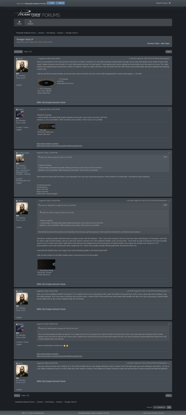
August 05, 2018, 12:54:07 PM (49, 201)
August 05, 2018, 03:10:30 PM (47, 364)
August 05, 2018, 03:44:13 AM (49, 59)
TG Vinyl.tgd (62, 80)
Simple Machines (39, 413)
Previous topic (153, 44)
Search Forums (163, 3)
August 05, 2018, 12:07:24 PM (49, 110)
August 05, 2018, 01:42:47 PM (47, 292)
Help (144, 413)
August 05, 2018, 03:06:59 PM (47, 325)
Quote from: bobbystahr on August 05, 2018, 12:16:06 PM (58, 206)
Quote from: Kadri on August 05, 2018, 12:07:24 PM (56, 158)
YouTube (106, 413)
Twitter (93, 413)
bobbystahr (23, 154)
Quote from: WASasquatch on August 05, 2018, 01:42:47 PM (59, 329)
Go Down (18, 52)
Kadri (20, 110)
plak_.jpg (41, 131)
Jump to (149, 408)
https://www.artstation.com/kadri (47, 144)
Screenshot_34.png (45, 271)
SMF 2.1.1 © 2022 (27, 413)
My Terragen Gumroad (51, 103)
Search (30, 23)
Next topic (165, 44)
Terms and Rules (152, 413)
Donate (62, 103)
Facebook (99, 413)
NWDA (39, 103)
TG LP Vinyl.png (44, 89)
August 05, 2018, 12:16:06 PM (47, 154)
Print (169, 52)
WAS (20, 59)
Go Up (17, 396)
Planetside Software (84, 413)
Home (19, 23)
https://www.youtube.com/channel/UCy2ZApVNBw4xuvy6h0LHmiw (59, 147)
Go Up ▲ (161, 413)
